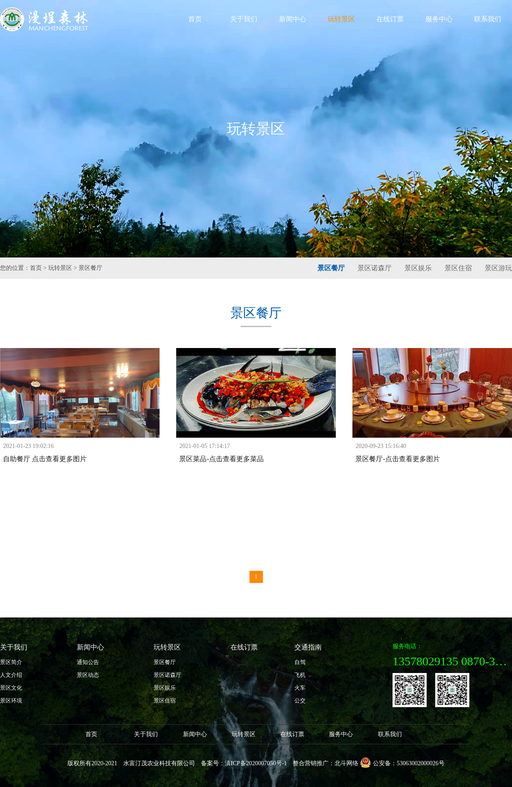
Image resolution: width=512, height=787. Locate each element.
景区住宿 (458, 268)
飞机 (299, 675)
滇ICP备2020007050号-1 (256, 763)
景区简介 (11, 662)
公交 (299, 700)
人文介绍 (11, 675)
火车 (299, 688)
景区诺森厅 (375, 268)
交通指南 (308, 647)
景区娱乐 (418, 268)
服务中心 (439, 19)
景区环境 (11, 700)
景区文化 (11, 688)
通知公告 (88, 662)
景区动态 (88, 675)
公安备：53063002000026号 (402, 762)
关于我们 (243, 19)
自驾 (299, 662)
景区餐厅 (90, 268)
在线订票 (390, 19)
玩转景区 (341, 19)
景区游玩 (498, 268)
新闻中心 (292, 19)
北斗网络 (346, 763)
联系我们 (487, 19)
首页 (195, 19)
